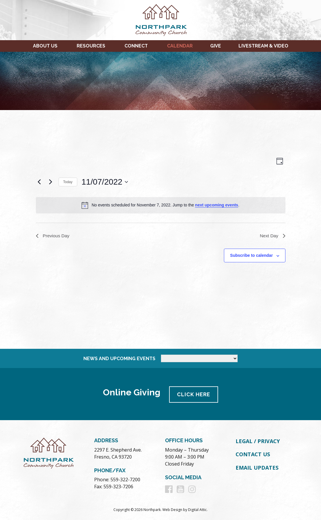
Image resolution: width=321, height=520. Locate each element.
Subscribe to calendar (251, 256)
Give (215, 46)
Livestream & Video (263, 46)
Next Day (272, 236)
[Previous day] (39, 181)
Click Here (194, 393)
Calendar (180, 46)
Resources (91, 46)
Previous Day (53, 236)
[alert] (160, 205)
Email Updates (257, 466)
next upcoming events (216, 205)
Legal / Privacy (258, 440)
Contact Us (253, 453)
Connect (136, 46)
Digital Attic (197, 508)
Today (68, 182)
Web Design (172, 508)
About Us (45, 46)
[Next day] (50, 181)
